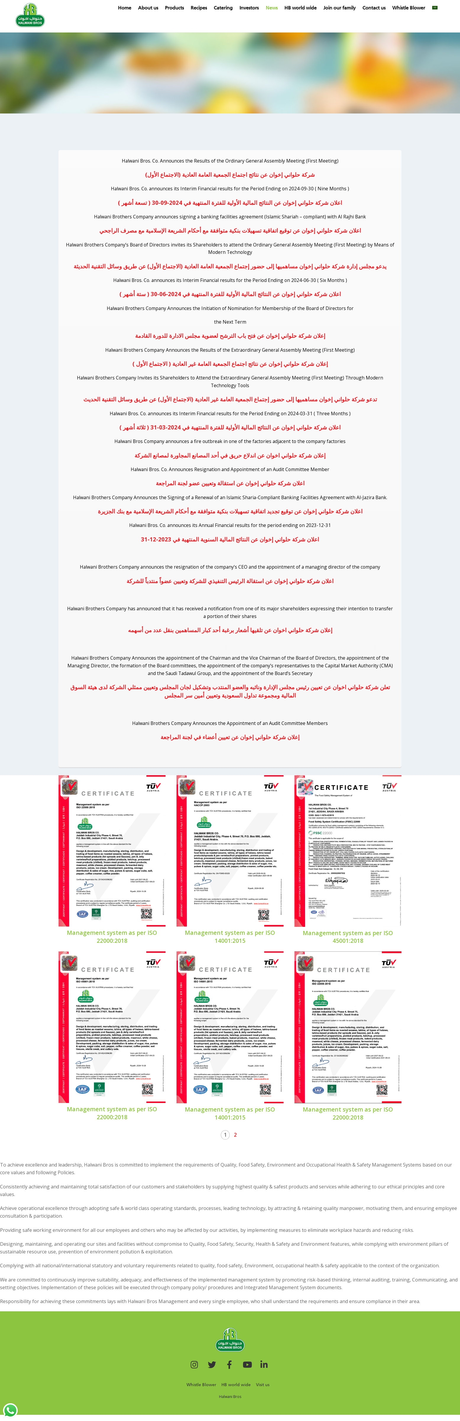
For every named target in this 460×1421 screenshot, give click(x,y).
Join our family (347, 8)
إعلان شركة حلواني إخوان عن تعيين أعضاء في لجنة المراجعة (230, 743)
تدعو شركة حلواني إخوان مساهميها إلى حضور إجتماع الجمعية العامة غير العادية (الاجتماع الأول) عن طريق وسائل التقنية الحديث (230, 401)
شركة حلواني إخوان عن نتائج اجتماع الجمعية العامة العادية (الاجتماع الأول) (230, 175)
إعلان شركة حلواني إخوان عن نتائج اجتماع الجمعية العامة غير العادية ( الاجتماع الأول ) (230, 365)
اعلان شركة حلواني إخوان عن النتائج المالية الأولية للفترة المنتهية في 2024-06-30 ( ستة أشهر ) (230, 295)
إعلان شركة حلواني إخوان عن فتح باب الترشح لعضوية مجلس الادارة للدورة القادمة (230, 337)
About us (155, 8)
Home (131, 8)
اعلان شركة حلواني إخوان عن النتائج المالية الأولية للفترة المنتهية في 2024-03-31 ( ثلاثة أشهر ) (230, 430)
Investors (256, 8)
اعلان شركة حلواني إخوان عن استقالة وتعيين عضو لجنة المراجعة (230, 486)
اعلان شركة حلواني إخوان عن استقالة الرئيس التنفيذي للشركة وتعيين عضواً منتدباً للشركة (230, 584)
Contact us (381, 8)
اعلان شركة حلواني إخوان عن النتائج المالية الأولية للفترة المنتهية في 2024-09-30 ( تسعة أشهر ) (230, 203)
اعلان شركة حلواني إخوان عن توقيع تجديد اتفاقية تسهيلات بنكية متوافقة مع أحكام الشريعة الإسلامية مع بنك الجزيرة (230, 514)
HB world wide (307, 8)
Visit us (262, 1391)
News (279, 8)
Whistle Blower (416, 8)
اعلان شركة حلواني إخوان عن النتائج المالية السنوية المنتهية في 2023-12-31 (230, 542)
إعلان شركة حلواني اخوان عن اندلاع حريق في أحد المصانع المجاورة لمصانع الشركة (230, 458)
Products (181, 8)
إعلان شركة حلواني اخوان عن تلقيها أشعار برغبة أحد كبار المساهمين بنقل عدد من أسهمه (230, 634)
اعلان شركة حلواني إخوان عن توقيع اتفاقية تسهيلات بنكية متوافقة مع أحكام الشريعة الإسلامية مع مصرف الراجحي (230, 231)
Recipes (206, 8)
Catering (230, 8)
